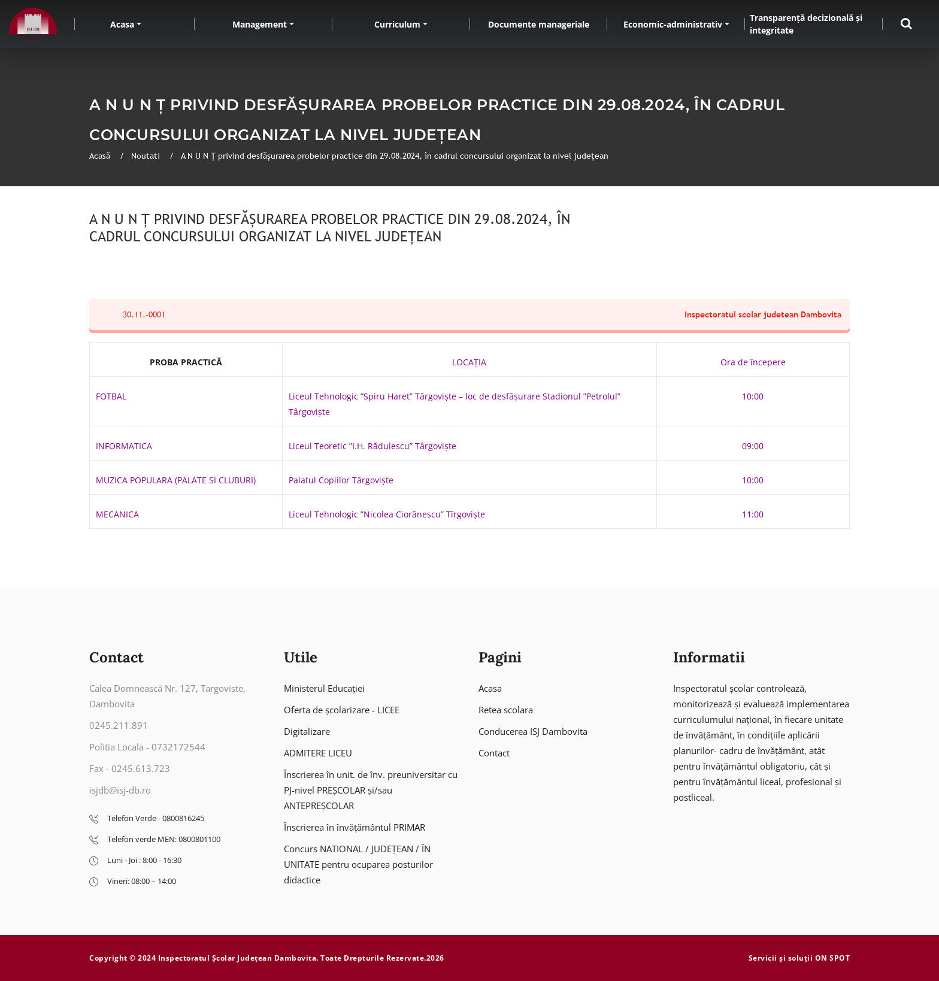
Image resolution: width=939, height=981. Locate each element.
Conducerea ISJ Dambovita (532, 731)
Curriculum (397, 24)
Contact (494, 753)
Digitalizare (307, 731)
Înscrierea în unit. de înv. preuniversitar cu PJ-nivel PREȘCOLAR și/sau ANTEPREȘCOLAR (371, 790)
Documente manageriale (538, 24)
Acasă (101, 156)
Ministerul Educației (324, 688)
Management (259, 24)
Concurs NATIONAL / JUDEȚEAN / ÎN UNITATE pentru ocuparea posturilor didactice (358, 864)
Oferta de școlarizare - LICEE (341, 710)
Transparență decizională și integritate (806, 24)
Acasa (122, 24)
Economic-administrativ (672, 24)
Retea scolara (505, 710)
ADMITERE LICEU (318, 753)
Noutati (146, 156)
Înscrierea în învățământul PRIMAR (354, 827)
